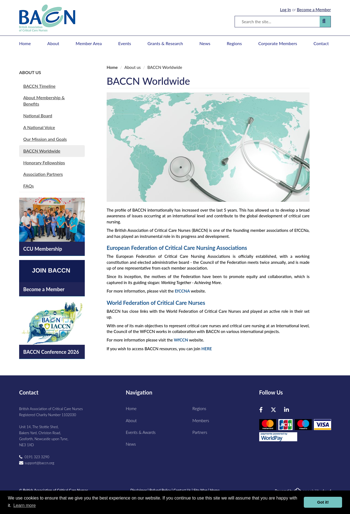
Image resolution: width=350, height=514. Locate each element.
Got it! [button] (323, 502)
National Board (37, 115)
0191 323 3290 (37, 457)
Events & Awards (141, 432)
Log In (285, 9)
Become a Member (314, 9)
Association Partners (43, 174)
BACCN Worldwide (41, 150)
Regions (234, 43)
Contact (321, 43)
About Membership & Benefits (44, 100)
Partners (199, 432)
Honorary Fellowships (44, 162)
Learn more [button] (24, 505)
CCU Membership (42, 249)
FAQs (28, 185)
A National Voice (39, 127)
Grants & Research (165, 43)
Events (124, 43)
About (53, 43)
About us (30, 72)
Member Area (89, 43)
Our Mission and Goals (45, 139)
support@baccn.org (39, 463)
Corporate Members (277, 43)
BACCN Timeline (39, 86)
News (204, 43)
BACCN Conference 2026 (51, 352)
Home (25, 43)
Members (200, 420)
